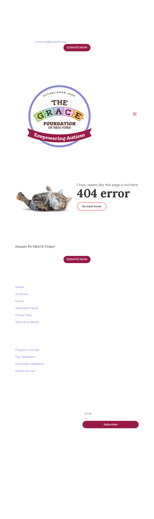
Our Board (21, 294)
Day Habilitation (25, 357)
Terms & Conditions (27, 322)
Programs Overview (27, 350)
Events (19, 301)
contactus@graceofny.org (50, 42)
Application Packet (26, 308)
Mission (19, 287)
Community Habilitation (29, 364)
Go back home (92, 206)
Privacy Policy (23, 315)
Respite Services (25, 371)
